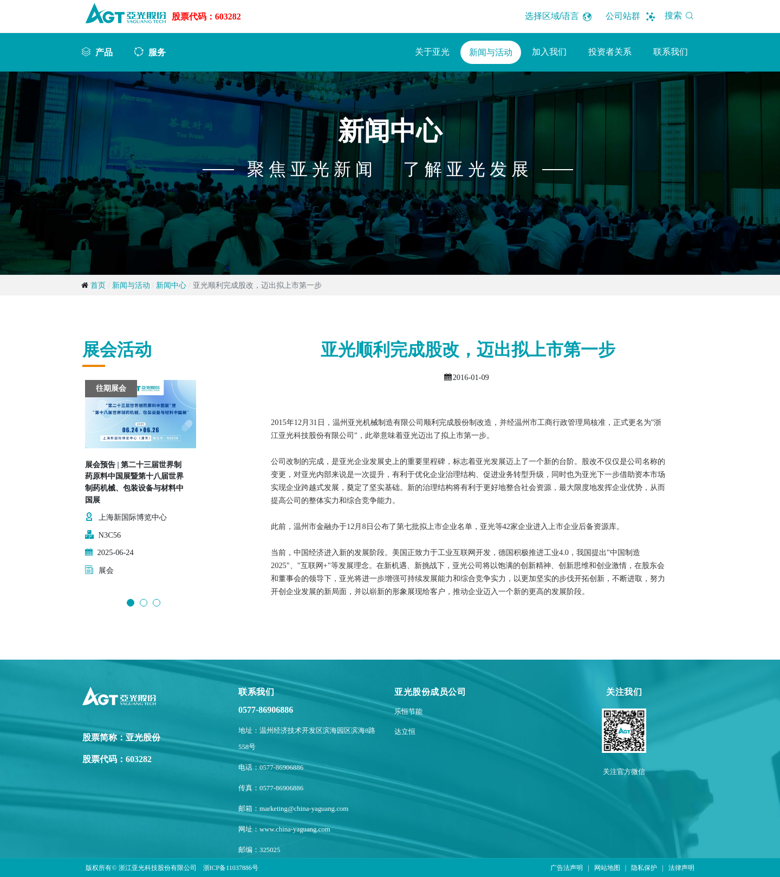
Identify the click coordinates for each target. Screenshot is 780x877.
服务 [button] (157, 52)
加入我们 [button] (549, 51)
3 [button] (156, 603)
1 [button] (130, 603)
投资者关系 (610, 51)
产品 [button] (104, 52)
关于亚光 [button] (432, 51)
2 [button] (143, 603)
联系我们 (670, 51)
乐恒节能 (408, 711)
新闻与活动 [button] (490, 52)
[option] (140, 484)
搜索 (681, 15)
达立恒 (404, 732)
